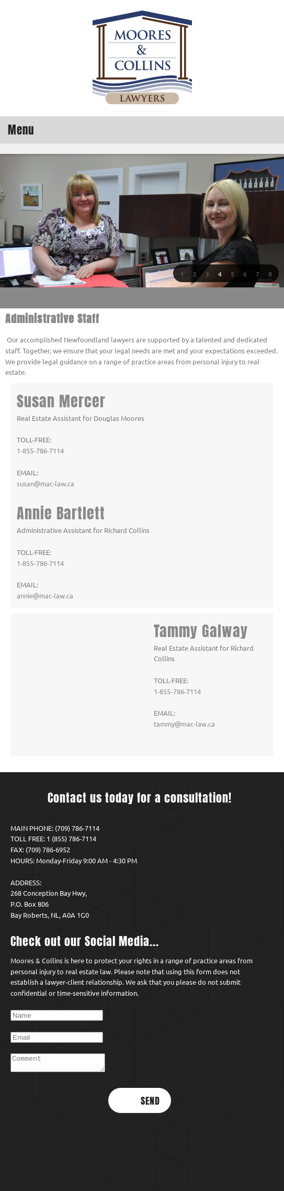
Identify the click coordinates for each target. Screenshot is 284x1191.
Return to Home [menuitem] (139, 1167)
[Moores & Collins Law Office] (142, 58)
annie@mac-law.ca (45, 595)
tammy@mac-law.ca (47, 713)
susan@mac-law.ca (45, 483)
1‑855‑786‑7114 (40, 450)
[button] (182, 273)
